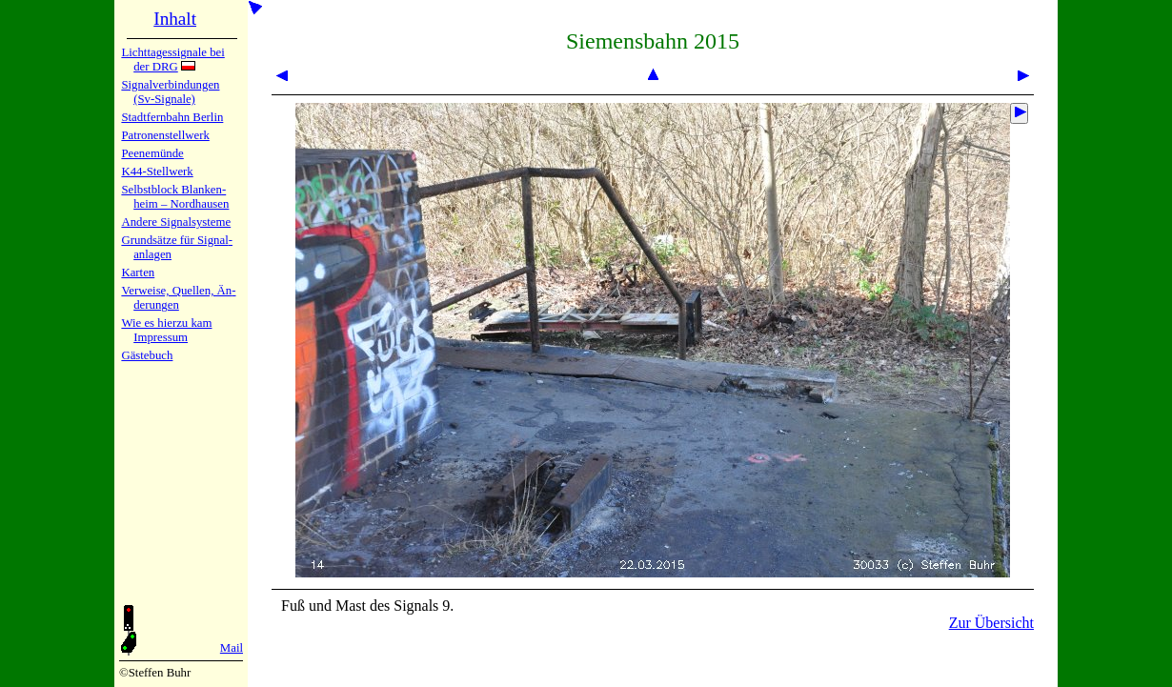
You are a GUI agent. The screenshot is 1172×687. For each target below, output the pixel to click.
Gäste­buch (146, 355)
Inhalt (174, 19)
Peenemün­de (152, 153)
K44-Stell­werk (156, 171)
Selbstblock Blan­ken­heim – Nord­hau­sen (175, 197)
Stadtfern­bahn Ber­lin (172, 117)
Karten (137, 272)
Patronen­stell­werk (165, 135)
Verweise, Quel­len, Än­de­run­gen (178, 298)
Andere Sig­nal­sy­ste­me (176, 222)
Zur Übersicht (991, 623)
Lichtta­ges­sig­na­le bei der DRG (172, 59)
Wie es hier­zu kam (166, 323)
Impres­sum (160, 337)
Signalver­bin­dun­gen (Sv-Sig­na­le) (170, 92)
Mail (231, 648)
